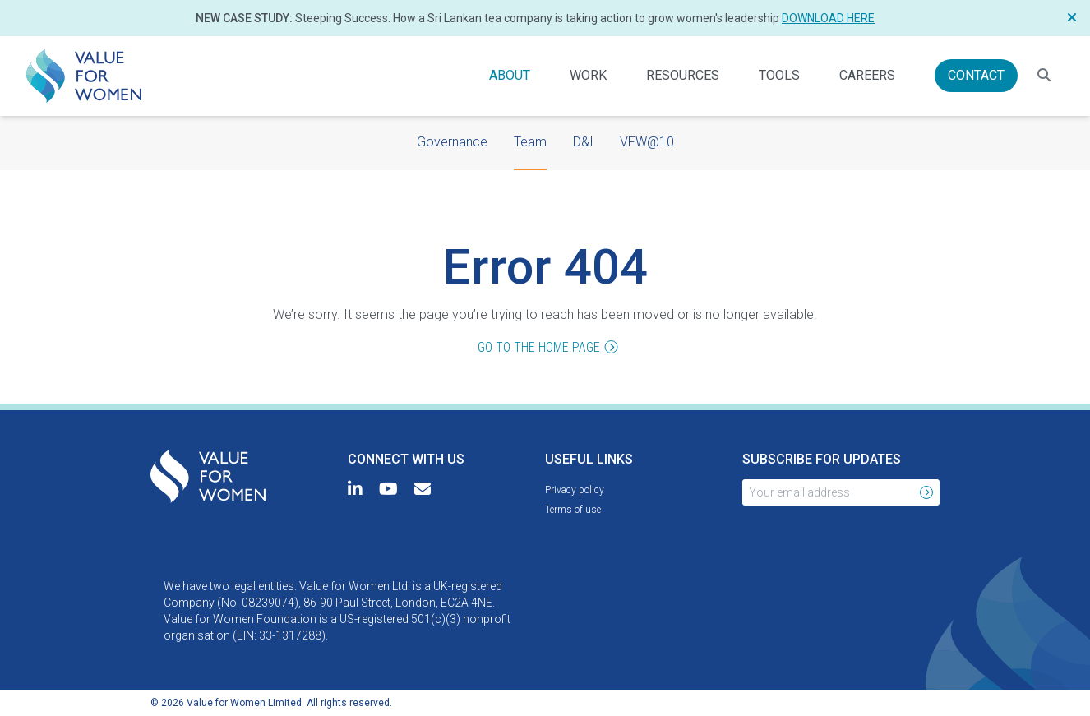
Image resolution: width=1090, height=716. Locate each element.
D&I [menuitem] (583, 141)
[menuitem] (83, 76)
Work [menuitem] (588, 74)
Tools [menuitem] (779, 74)
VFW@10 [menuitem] (647, 141)
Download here (828, 18)
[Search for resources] (1044, 75)
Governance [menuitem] (452, 141)
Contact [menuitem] (983, 74)
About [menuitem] (509, 74)
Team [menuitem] (530, 141)
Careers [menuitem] (867, 74)
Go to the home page (545, 349)
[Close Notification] (1072, 18)
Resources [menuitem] (682, 74)
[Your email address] (827, 492)
